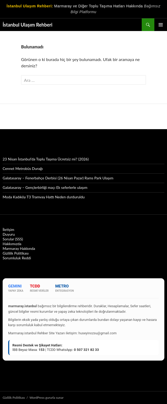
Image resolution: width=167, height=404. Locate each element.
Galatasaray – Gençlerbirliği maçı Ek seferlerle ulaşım (45, 187)
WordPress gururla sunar (46, 398)
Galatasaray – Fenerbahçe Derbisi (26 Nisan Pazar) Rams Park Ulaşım (58, 178)
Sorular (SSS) (13, 239)
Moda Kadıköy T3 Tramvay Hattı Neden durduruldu (44, 197)
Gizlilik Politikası (16, 253)
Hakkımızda (12, 243)
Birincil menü (160, 24)
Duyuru (9, 234)
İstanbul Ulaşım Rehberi (27, 25)
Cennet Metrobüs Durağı (23, 168)
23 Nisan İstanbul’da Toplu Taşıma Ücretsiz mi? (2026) (46, 159)
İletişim (8, 229)
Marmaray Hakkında (19, 248)
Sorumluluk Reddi (17, 258)
